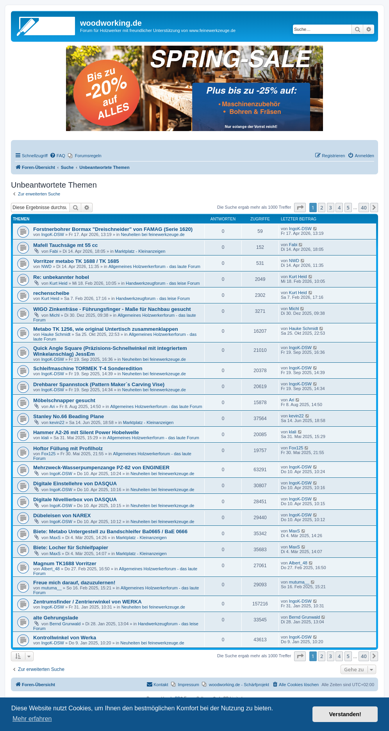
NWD (46, 266)
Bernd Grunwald (65, 623)
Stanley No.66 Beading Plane (68, 416)
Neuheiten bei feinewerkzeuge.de (152, 234)
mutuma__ (51, 588)
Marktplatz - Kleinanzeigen (140, 251)
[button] (300, 207)
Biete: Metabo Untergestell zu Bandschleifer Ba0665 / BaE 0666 (110, 531)
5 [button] (348, 207)
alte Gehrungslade (55, 618)
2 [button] (321, 207)
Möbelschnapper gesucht (64, 400)
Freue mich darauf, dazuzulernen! (74, 583)
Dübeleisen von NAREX (62, 515)
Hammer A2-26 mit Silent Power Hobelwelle (86, 432)
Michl (55, 315)
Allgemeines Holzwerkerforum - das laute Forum (154, 266)
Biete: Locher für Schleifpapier (70, 547)
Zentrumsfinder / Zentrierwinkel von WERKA (87, 602)
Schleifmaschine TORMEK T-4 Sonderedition (88, 368)
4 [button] (339, 207)
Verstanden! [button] (345, 714)
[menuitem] (57, 155)
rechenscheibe (51, 293)
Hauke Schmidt (56, 334)
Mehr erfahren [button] (32, 718)
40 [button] (364, 207)
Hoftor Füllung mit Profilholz (68, 448)
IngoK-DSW (52, 234)
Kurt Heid (59, 283)
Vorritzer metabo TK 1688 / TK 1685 (76, 261)
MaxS (55, 537)
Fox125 (48, 453)
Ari (52, 406)
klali (45, 437)
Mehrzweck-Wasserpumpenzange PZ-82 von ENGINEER (101, 467)
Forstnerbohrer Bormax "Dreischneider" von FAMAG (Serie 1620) (113, 229)
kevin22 (57, 422)
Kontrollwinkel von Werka (64, 638)
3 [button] (330, 207)
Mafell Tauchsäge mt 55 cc (65, 245)
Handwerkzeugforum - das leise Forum (163, 283)
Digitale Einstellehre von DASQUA (75, 483)
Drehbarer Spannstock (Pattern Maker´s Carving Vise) (98, 384)
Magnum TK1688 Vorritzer (64, 563)
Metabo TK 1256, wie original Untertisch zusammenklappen (105, 329)
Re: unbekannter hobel (61, 277)
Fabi (54, 251)
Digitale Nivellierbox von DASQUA (75, 499)
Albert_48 (50, 568)
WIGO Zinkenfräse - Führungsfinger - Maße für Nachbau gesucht (112, 309)
